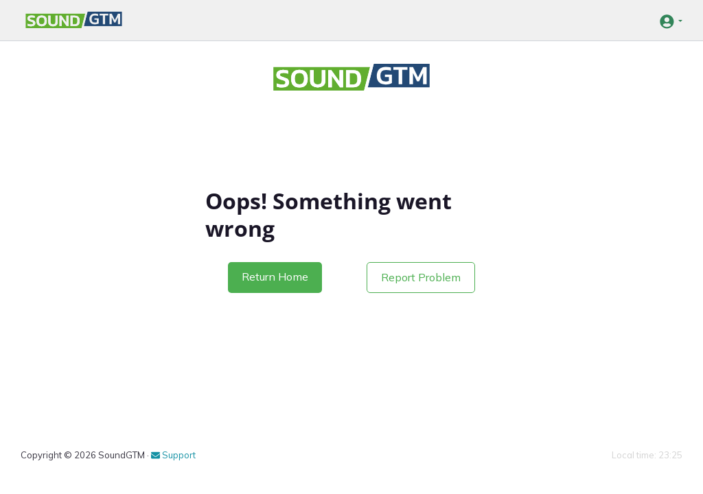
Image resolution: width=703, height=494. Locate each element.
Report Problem (421, 277)
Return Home (275, 276)
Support (173, 454)
